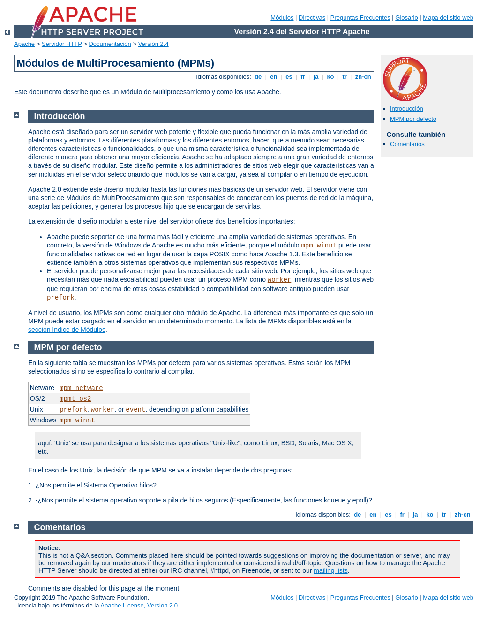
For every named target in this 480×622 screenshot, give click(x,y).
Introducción (406, 108)
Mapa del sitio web (448, 17)
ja (316, 76)
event (135, 409)
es (289, 76)
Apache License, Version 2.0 (139, 605)
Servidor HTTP (62, 43)
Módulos (281, 17)
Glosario (406, 17)
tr (345, 76)
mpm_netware (81, 388)
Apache (24, 43)
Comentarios (407, 144)
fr (303, 76)
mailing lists (330, 570)
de (258, 76)
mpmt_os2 (75, 399)
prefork (61, 297)
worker (279, 280)
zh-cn (363, 76)
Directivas (312, 17)
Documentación (110, 43)
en (274, 76)
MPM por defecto (413, 118)
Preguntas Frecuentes (360, 17)
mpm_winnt (319, 245)
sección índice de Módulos (66, 329)
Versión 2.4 (153, 43)
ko (330, 76)
